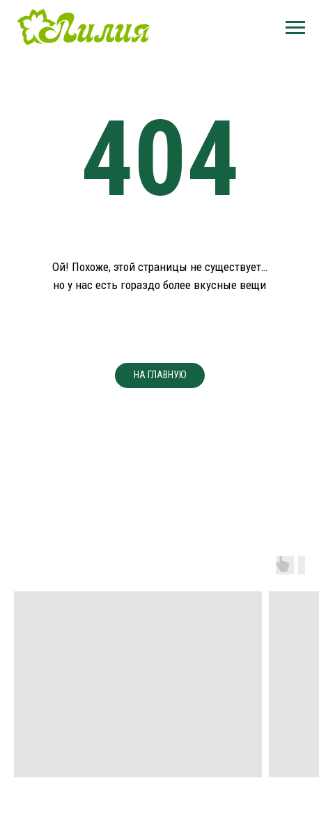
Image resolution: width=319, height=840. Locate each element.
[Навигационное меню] (295, 28)
